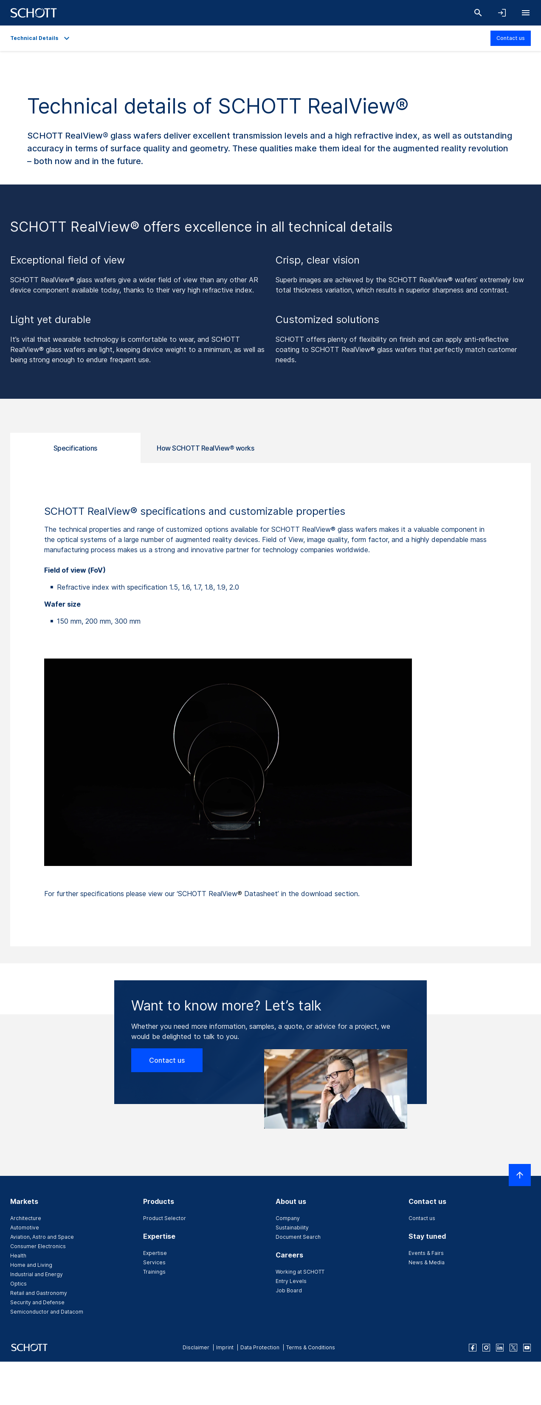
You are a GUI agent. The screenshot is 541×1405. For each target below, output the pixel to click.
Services (154, 1262)
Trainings (154, 1272)
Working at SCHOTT (300, 1272)
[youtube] (527, 1347)
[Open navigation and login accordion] (502, 13)
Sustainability (292, 1227)
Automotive (24, 1227)
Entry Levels (291, 1281)
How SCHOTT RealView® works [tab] (205, 448)
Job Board (289, 1290)
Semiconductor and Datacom (46, 1311)
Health (18, 1255)
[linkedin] (500, 1347)
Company (288, 1218)
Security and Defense (37, 1302)
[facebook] (472, 1347)
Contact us (510, 38)
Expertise (155, 1253)
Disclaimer (196, 1347)
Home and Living (31, 1265)
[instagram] (486, 1347)
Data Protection (259, 1347)
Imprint (225, 1347)
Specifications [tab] (75, 448)
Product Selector (164, 1218)
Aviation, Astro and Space (42, 1237)
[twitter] (513, 1347)
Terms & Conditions (310, 1347)
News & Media (427, 1262)
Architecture (25, 1218)
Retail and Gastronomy (38, 1293)
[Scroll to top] (520, 1175)
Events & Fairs (426, 1253)
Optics (18, 1283)
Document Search (298, 1237)
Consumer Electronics (38, 1246)
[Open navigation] (526, 13)
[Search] (478, 13)
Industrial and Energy (36, 1274)
